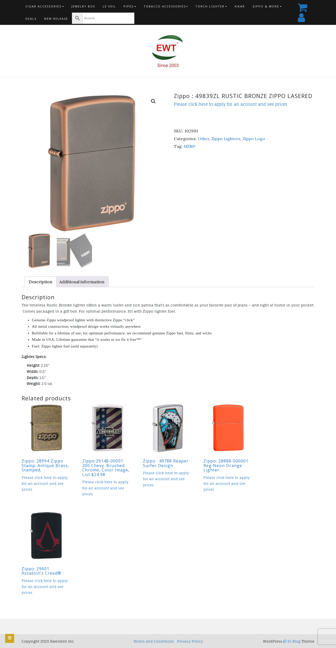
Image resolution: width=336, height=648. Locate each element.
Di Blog (291, 641)
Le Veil (109, 6)
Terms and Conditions (153, 641)
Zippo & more (266, 6)
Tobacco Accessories (165, 6)
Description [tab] (40, 281)
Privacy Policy (190, 641)
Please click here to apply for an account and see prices (230, 104)
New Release (56, 19)
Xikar (240, 6)
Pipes (129, 6)
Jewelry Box (83, 6)
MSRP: (190, 146)
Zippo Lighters (225, 138)
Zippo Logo (253, 138)
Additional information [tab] (81, 281)
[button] (153, 101)
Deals (30, 19)
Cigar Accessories (43, 6)
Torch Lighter (210, 6)
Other (203, 138)
